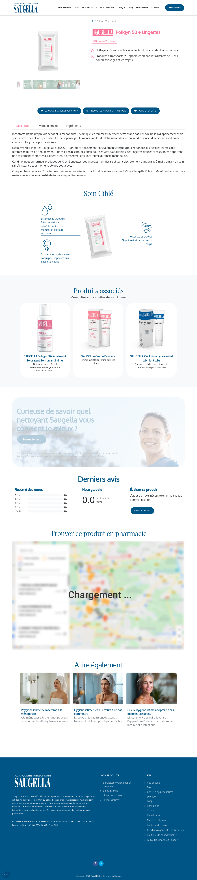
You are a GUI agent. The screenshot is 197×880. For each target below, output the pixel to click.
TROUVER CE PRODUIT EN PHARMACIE (106, 110)
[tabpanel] (98, 154)
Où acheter (175, 7)
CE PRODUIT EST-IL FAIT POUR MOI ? (59, 110)
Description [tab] (23, 126)
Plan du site (153, 815)
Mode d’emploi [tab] (48, 126)
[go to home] (92, 21)
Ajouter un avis (142, 510)
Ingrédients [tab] (73, 126)
